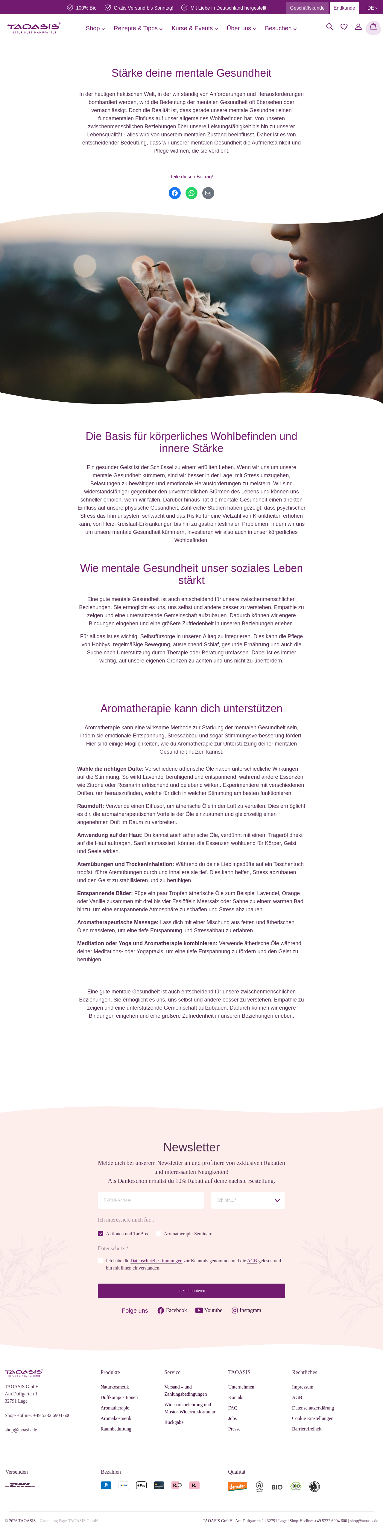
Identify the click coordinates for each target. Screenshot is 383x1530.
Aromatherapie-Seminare (188, 1233)
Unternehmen (241, 1386)
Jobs (232, 1418)
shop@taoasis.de (21, 1429)
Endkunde (344, 7)
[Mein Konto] (358, 27)
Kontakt (236, 1397)
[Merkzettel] (344, 27)
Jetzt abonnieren (191, 1290)
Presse (234, 1428)
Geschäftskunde (307, 7)
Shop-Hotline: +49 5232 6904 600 (38, 1415)
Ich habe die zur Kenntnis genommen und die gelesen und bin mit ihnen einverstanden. (193, 1264)
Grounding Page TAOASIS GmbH (69, 1521)
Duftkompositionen (119, 1397)
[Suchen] (330, 27)
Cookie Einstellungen (312, 1418)
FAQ (233, 1407)
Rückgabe (173, 1422)
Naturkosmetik (115, 1386)
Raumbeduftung (116, 1428)
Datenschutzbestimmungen (156, 1260)
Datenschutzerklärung (313, 1407)
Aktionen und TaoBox (127, 1233)
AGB (252, 1260)
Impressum (302, 1386)
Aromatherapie (115, 1407)
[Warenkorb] (373, 28)
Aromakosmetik (116, 1418)
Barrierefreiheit (307, 1428)
